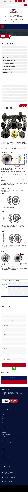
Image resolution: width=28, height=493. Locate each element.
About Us (4, 416)
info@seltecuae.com (15, 21)
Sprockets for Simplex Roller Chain (4, 284)
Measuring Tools (5, 459)
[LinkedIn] (21, 1)
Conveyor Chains (8, 77)
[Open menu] (2, 26)
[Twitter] (19, 1)
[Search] (25, 5)
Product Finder (14, 382)
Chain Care (7, 83)
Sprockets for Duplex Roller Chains (4, 289)
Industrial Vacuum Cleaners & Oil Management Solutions (13, 438)
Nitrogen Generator (6, 461)
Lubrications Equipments (6, 440)
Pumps (3, 436)
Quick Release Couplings (6, 442)
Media (3, 420)
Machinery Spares (5, 455)
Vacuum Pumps (5, 446)
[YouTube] (24, 1)
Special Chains (8, 79)
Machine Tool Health (6, 457)
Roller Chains (7, 75)
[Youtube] (17, 490)
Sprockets (7, 81)
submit (14, 364)
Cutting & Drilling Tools (6, 452)
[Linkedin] (15, 490)
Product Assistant (14, 377)
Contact (3, 422)
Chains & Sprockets (5, 448)
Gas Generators (5, 454)
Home (3, 38)
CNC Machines (5, 450)
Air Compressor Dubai (6, 434)
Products (3, 418)
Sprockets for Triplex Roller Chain (4, 294)
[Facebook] (16, 1)
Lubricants (4, 432)
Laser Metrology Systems (6, 444)
